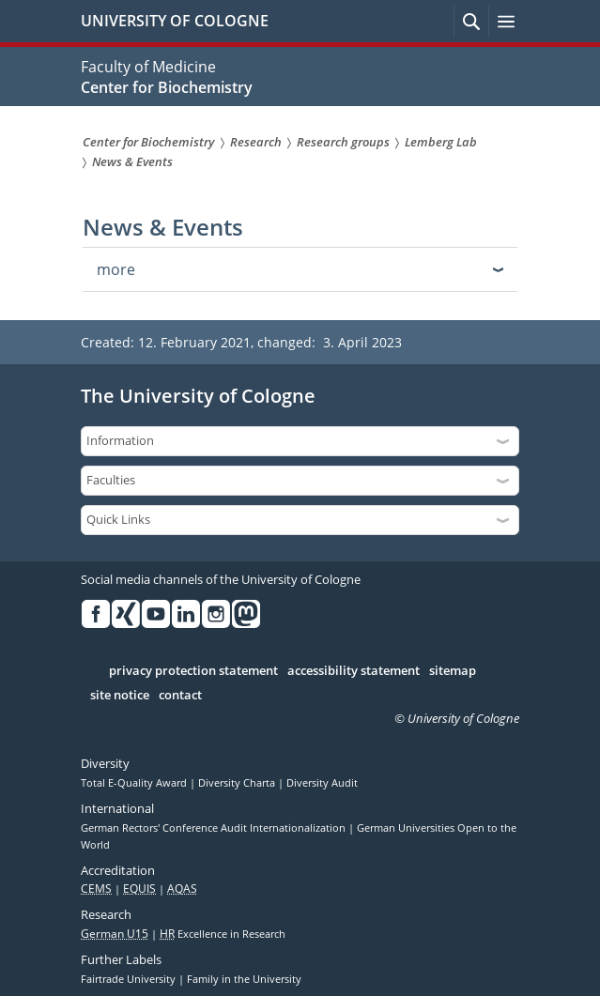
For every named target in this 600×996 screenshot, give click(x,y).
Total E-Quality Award (135, 782)
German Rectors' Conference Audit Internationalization (214, 828)
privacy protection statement (193, 671)
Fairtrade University (129, 979)
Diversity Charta (238, 782)
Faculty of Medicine (148, 66)
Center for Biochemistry (167, 87)
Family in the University (244, 979)
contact (180, 695)
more (116, 269)
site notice (119, 695)
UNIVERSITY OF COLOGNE (175, 20)
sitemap (452, 671)
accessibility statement (353, 671)
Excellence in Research (222, 934)
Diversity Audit (322, 782)
